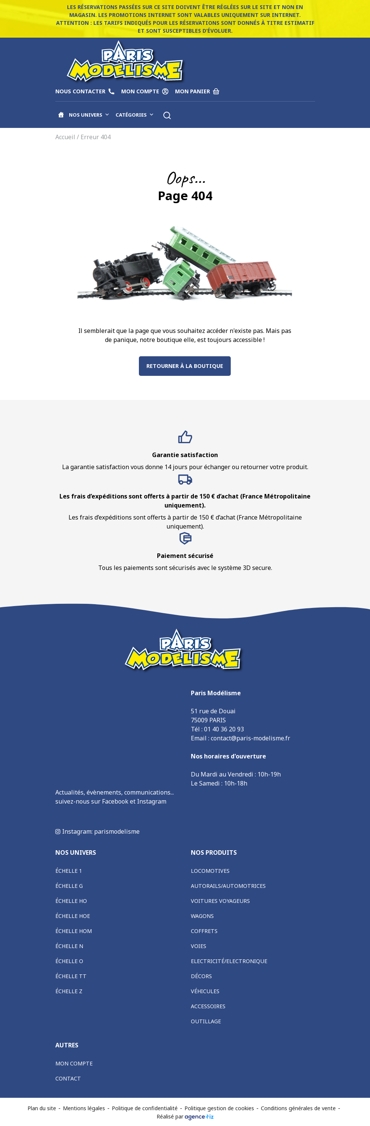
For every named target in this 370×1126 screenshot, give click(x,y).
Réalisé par (185, 1116)
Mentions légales (84, 1108)
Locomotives (210, 870)
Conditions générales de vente (298, 1108)
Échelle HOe (72, 915)
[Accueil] (61, 115)
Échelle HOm (73, 931)
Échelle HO (71, 900)
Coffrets (204, 931)
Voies (198, 946)
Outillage (206, 1021)
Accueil (65, 137)
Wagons (202, 915)
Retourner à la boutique (184, 365)
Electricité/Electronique (229, 961)
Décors (201, 976)
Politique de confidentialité (145, 1108)
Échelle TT (71, 976)
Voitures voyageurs (220, 900)
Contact (68, 1078)
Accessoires (208, 1006)
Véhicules (205, 991)
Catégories (135, 115)
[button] (167, 115)
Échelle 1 (68, 870)
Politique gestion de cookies (219, 1108)
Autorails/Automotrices (228, 885)
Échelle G (69, 885)
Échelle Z (68, 991)
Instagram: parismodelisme (97, 831)
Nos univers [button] (89, 115)
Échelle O (69, 961)
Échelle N (69, 946)
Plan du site (41, 1108)
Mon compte (74, 1063)
